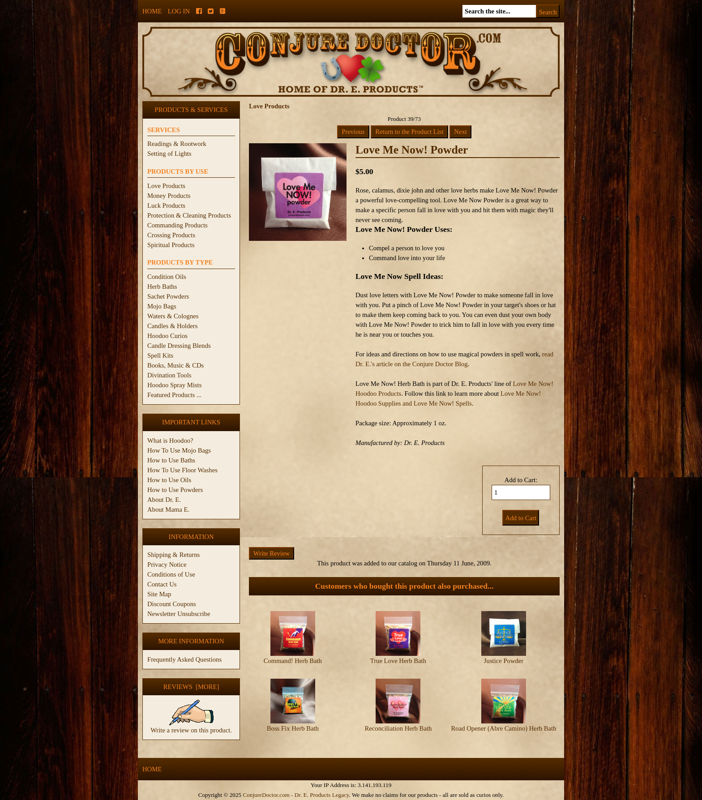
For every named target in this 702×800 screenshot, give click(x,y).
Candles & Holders (172, 325)
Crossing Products (171, 235)
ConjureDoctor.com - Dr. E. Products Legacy (296, 794)
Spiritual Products (170, 244)
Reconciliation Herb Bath (398, 728)
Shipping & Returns (173, 554)
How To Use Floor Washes (182, 470)
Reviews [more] (191, 686)
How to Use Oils (169, 479)
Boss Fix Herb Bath (293, 728)
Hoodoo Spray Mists (174, 385)
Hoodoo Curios (167, 335)
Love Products (166, 185)
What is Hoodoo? (170, 440)
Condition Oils (166, 276)
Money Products (168, 195)
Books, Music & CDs (175, 365)
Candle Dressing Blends (179, 345)
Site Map (159, 594)
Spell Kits (160, 355)
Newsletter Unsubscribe (178, 613)
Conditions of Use (171, 574)
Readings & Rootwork (176, 143)
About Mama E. (168, 509)
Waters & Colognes (172, 316)
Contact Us (162, 584)
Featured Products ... (174, 394)
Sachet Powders (168, 296)
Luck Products (166, 205)
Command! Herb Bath (293, 660)
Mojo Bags (161, 306)
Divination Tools (169, 375)
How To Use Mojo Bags (179, 450)
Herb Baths (162, 286)
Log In (179, 11)
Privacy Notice (167, 564)
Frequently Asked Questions (184, 659)
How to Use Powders (175, 489)
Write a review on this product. (191, 726)
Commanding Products (177, 225)
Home (152, 11)
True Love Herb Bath (398, 660)
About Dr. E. (164, 499)
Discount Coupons (171, 603)
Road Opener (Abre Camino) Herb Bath (503, 728)
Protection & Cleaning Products (189, 215)
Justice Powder (503, 660)
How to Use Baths (171, 460)
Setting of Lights (169, 153)
